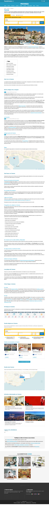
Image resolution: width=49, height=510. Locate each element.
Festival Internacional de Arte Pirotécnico (27, 260)
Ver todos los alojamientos (25, 361)
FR (27, 503)
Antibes (31, 300)
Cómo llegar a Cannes (10, 69)
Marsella (41, 298)
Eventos (25, 5)
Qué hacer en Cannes (10, 66)
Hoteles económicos (24, 467)
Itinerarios (12, 5)
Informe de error (23, 508)
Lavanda (17, 5)
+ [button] (5, 151)
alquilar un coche (40, 289)
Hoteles (21, 5)
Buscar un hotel (22, 377)
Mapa (34, 5)
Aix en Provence (9, 299)
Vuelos (5, 5)
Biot (33, 300)
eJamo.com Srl (24, 507)
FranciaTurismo (9, 1)
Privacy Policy (34, 508)
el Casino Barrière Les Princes (19, 200)
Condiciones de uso (28, 508)
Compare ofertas (10, 444)
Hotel (10, 467)
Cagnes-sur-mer (37, 300)
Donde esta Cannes (10, 74)
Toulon (30, 298)
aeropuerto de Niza (14, 289)
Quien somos (30, 494)
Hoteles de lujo (24, 479)
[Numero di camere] (37, 23)
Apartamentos (38, 467)
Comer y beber (29, 5)
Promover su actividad (17, 508)
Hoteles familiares (10, 479)
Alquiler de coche (20, 15)
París (27, 299)
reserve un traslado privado (35, 448)
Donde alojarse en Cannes (11, 72)
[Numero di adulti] (33, 23)
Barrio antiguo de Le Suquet (11, 64)
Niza (41, 300)
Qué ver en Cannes (10, 63)
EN (27, 501)
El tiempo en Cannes (10, 71)
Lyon (21, 299)
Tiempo (37, 5)
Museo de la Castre (22, 105)
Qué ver (9, 5)
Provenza (24, 4)
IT (27, 500)
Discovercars (37, 451)
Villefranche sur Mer (7, 302)
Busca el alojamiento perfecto (12, 446)
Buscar (41, 22)
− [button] (5, 153)
